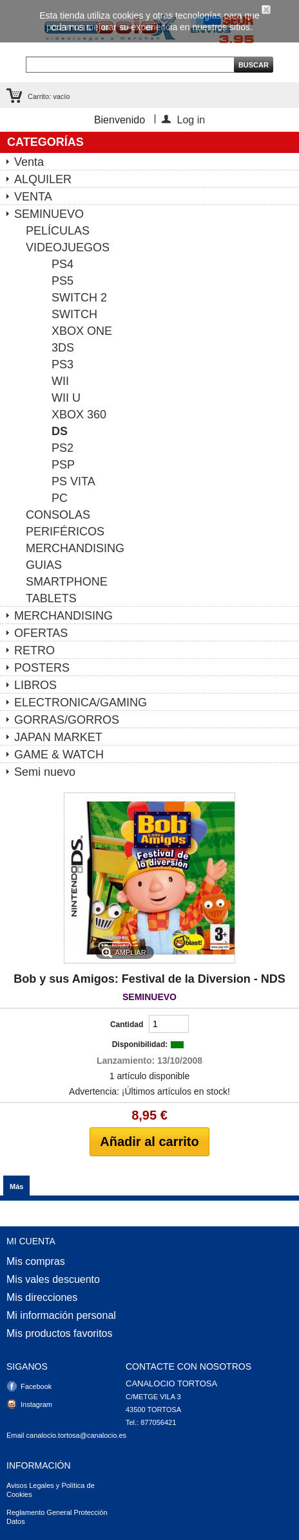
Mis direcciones (41, 1297)
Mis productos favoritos (59, 1333)
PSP (63, 464)
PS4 (62, 264)
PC (60, 498)
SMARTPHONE (67, 581)
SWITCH (74, 314)
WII (60, 381)
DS (60, 431)
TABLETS (51, 598)
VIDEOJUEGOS (68, 247)
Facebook (36, 1386)
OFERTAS (41, 633)
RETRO (34, 650)
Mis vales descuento (53, 1279)
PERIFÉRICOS (65, 531)
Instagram (36, 1404)
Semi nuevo (44, 772)
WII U (66, 397)
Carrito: (49, 96)
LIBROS (35, 685)
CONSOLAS (58, 514)
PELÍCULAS (58, 230)
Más (16, 1186)
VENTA (33, 196)
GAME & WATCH (59, 754)
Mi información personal (61, 1315)
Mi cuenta (30, 1241)
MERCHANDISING (75, 548)
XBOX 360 (79, 414)
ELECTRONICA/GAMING (80, 702)
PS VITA (73, 481)
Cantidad (126, 1024)
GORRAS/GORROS (66, 719)
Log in (191, 118)
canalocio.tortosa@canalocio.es (76, 1435)
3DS (63, 347)
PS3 (62, 364)
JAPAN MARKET (58, 737)
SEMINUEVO (49, 214)
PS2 (62, 448)
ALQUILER (43, 179)
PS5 (62, 280)
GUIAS (44, 565)
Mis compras (35, 1261)
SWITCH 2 (79, 297)
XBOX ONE (82, 331)
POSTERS (42, 667)
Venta (29, 162)
